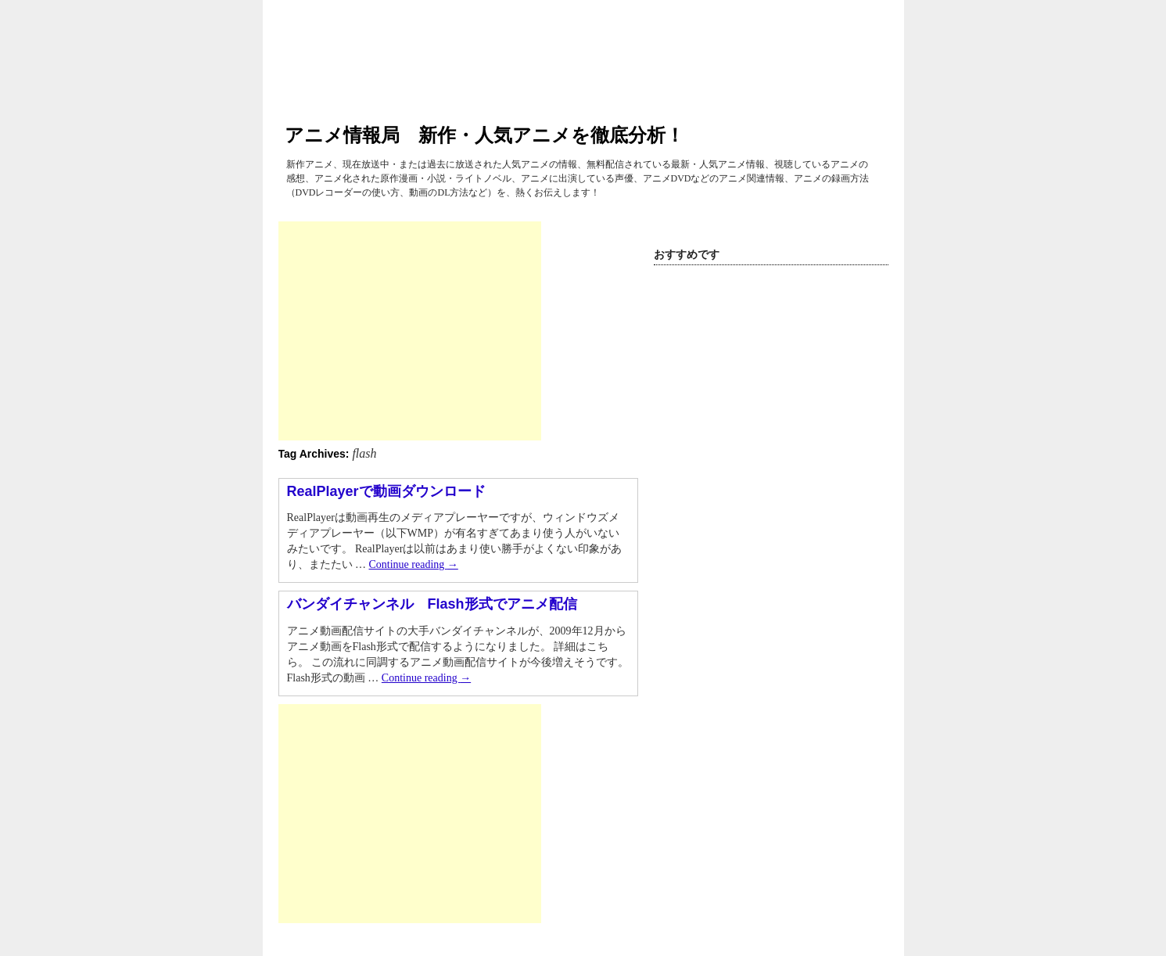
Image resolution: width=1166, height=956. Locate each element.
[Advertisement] (409, 330)
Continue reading (413, 564)
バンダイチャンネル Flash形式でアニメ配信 (432, 604)
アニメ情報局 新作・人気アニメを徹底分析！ (484, 135)
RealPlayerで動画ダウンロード (386, 491)
